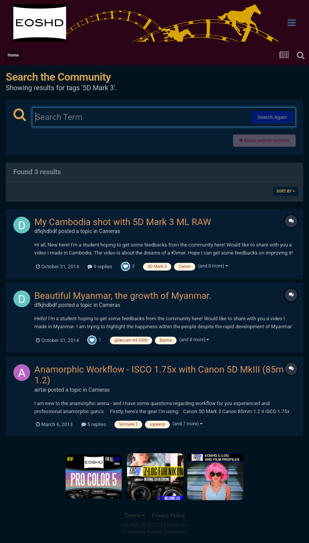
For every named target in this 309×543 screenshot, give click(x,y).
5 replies (93, 424)
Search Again (272, 117)
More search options (264, 140)
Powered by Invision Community (154, 532)
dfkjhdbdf (45, 231)
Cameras (110, 231)
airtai (40, 390)
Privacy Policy (168, 515)
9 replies (99, 266)
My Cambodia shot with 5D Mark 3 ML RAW (122, 222)
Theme (134, 515)
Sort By (286, 191)
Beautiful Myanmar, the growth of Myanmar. (122, 295)
